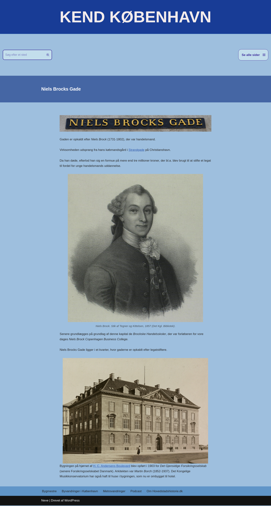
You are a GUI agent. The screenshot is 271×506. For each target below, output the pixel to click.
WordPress (72, 501)
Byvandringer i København (80, 491)
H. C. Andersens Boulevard (112, 466)
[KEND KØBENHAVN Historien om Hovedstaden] (135, 17)
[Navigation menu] (253, 54)
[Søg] (23, 55)
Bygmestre (49, 491)
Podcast (136, 491)
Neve (45, 501)
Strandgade (137, 150)
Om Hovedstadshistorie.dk (165, 491)
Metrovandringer (114, 491)
